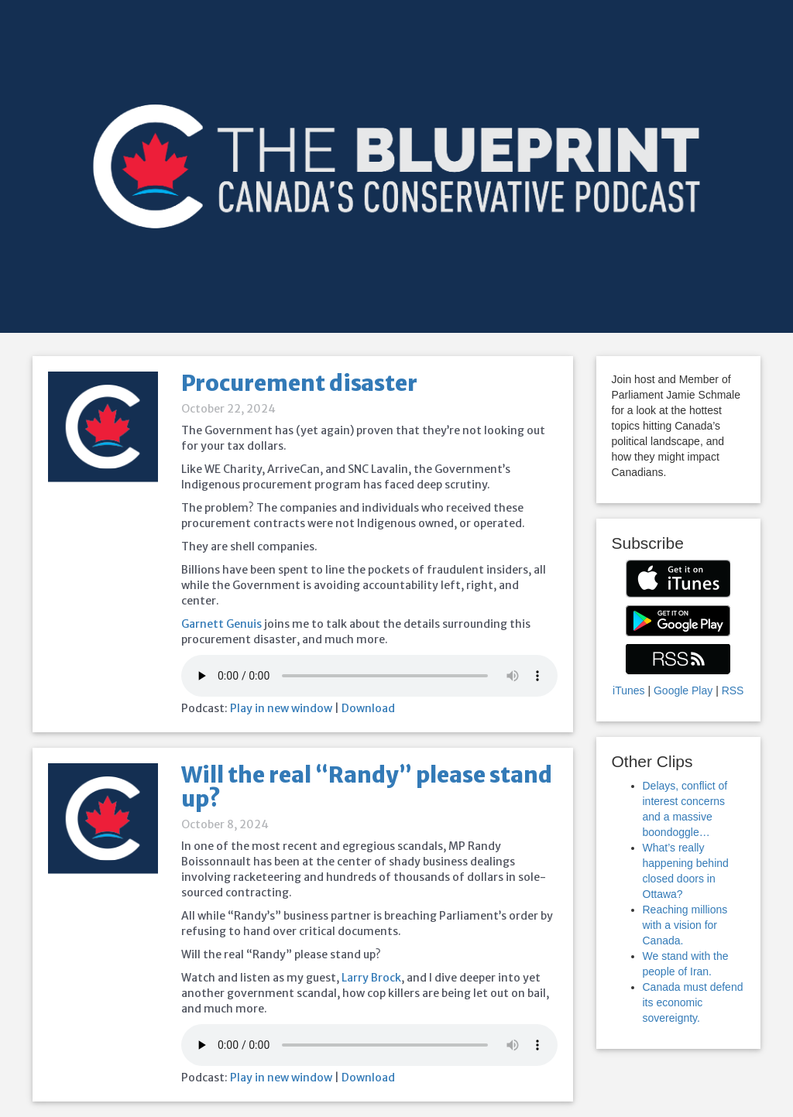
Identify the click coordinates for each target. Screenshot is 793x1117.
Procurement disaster (299, 383)
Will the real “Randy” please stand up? (366, 787)
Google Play (683, 690)
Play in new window (281, 708)
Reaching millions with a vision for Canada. (685, 925)
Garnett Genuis (221, 624)
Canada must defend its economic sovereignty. (693, 1002)
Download (368, 708)
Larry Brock (371, 978)
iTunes (629, 690)
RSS (733, 690)
